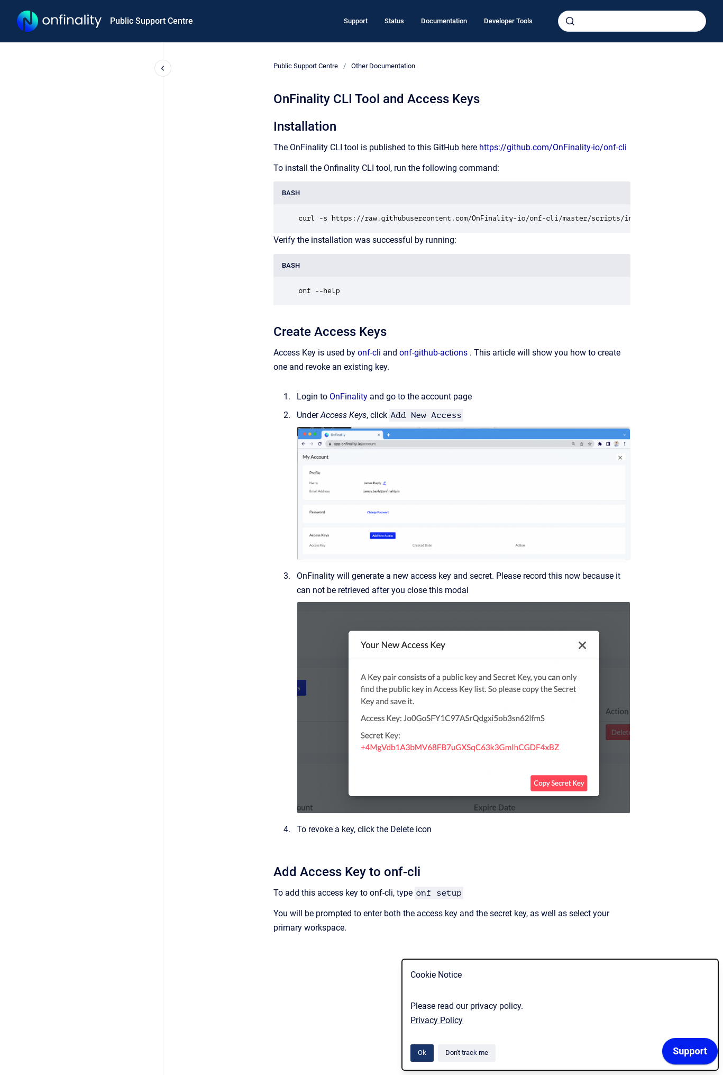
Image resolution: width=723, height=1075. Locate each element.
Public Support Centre (151, 21)
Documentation (444, 21)
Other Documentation (383, 66)
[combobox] (632, 21)
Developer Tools (508, 21)
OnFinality (349, 396)
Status (394, 21)
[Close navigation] (162, 68)
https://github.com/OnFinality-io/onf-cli (553, 147)
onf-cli (369, 353)
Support (356, 21)
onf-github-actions (433, 353)
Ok (422, 1052)
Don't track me (466, 1052)
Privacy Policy (436, 1020)
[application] (690, 1054)
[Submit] (570, 21)
